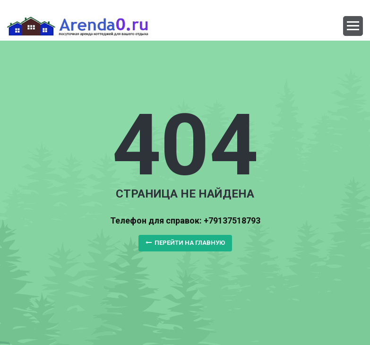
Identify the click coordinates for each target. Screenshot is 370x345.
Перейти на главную (185, 242)
